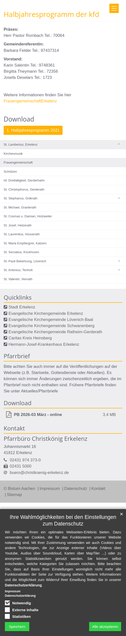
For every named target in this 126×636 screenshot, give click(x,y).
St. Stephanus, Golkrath (20, 198)
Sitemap (14, 494)
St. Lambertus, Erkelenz (21, 144)
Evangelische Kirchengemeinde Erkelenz (46, 313)
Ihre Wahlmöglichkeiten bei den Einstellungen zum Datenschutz (63, 520)
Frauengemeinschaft (18, 162)
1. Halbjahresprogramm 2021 (33, 130)
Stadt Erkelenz (22, 307)
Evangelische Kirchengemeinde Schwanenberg (51, 325)
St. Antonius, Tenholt (18, 270)
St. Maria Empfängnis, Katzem (25, 243)
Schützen (10, 171)
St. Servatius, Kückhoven (21, 252)
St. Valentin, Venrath (18, 279)
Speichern (17, 626)
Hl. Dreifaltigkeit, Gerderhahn (24, 180)
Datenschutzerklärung (23, 585)
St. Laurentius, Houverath (22, 234)
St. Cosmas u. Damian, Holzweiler (28, 216)
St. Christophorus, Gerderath (24, 189)
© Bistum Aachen (20, 488)
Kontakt (98, 488)
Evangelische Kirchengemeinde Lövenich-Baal (51, 319)
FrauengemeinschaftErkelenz (30, 101)
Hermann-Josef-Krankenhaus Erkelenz (44, 344)
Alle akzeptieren (105, 626)
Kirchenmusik (13, 153)
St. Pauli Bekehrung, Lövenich (25, 261)
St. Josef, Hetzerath (18, 225)
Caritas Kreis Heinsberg (30, 338)
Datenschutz (76, 488)
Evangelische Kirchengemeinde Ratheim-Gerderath (55, 332)
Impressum (50, 488)
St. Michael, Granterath (20, 207)
